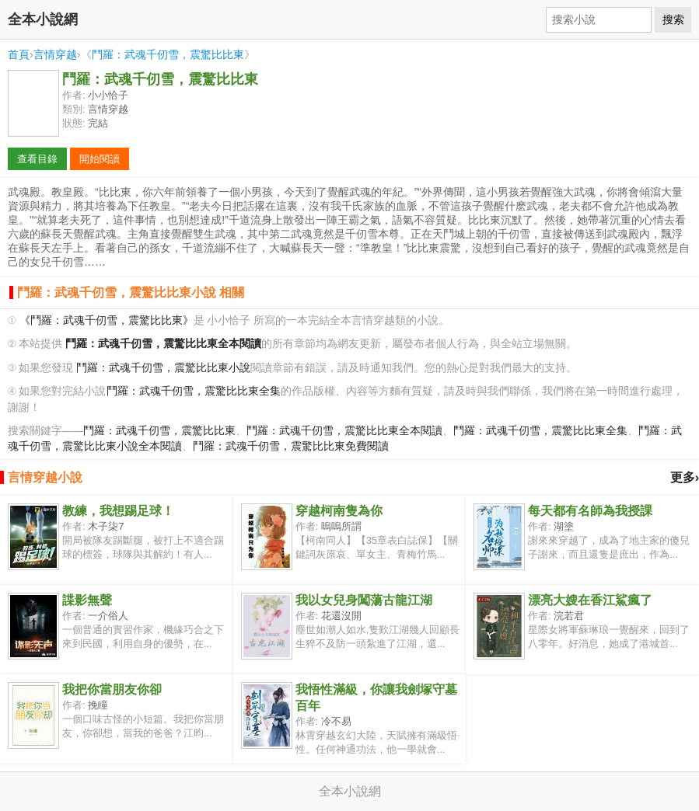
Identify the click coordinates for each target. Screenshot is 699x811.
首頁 (19, 54)
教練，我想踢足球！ (118, 510)
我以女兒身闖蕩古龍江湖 (363, 600)
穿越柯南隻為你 (339, 510)
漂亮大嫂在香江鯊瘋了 (590, 600)
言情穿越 (55, 54)
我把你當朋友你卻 (112, 689)
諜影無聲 (87, 600)
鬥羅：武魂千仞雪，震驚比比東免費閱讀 (291, 446)
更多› (684, 477)
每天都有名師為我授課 (590, 510)
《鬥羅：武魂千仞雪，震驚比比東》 (106, 320)
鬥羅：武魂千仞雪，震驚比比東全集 (194, 391)
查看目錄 (37, 159)
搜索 (673, 19)
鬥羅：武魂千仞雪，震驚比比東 (168, 54)
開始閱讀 (99, 159)
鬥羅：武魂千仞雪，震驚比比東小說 (163, 368)
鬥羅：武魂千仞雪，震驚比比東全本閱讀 (344, 431)
